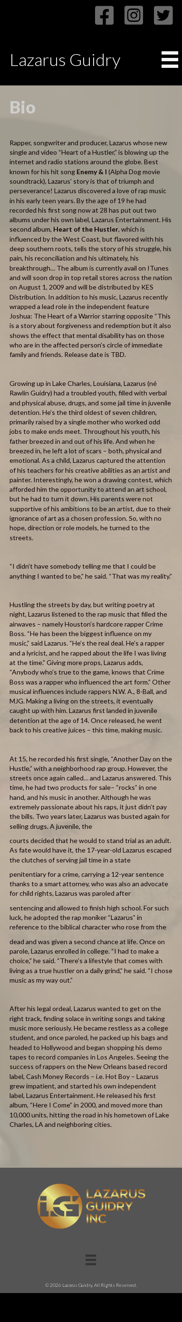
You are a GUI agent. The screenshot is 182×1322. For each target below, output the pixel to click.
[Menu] (91, 1260)
